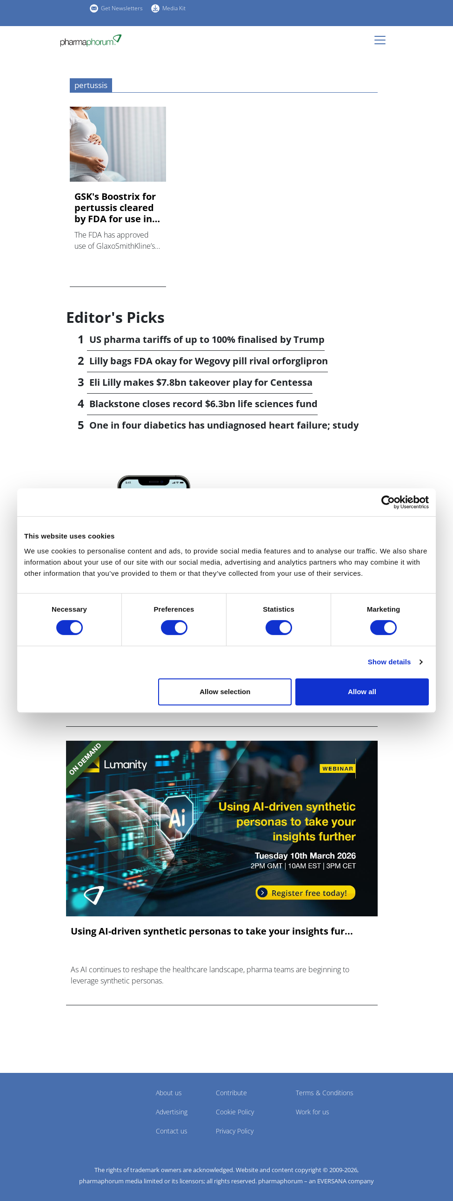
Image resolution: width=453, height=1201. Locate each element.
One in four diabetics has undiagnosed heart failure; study (224, 425)
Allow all (362, 692)
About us (169, 1092)
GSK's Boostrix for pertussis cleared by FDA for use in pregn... (115, 208)
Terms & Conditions (324, 1092)
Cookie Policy (235, 1111)
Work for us (312, 1111)
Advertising (171, 1111)
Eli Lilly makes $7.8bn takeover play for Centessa (201, 382)
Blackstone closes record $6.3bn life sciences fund (203, 403)
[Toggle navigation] (383, 40)
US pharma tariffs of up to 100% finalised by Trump (207, 339)
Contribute (231, 1092)
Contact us (171, 1130)
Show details (389, 662)
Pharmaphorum (92, 1106)
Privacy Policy (234, 1130)
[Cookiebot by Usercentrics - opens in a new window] (388, 502)
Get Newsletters (122, 8)
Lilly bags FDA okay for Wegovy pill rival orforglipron (208, 361)
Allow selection (225, 692)
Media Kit (174, 8)
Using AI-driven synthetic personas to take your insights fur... (212, 931)
